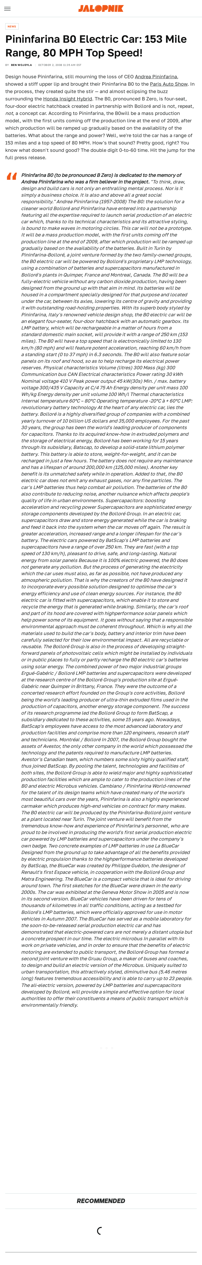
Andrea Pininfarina (156, 76)
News (12, 26)
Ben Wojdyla (21, 64)
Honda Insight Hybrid (67, 98)
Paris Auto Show (169, 84)
